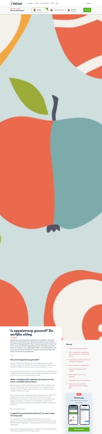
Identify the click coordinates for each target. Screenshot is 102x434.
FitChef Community (16, 3)
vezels (29, 389)
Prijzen (37, 3)
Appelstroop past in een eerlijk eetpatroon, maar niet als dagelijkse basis (78, 385)
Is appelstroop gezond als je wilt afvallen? (77, 370)
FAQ (52, 3)
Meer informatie (79, 429)
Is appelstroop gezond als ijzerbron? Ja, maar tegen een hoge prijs (80, 360)
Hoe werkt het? (45, 3)
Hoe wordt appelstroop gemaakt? (78, 348)
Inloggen (88, 3)
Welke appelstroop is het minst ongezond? (77, 375)
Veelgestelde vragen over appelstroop (79, 380)
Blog (57, 3)
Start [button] (87, 10)
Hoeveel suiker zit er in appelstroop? (79, 365)
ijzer (35, 395)
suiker (37, 422)
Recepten (30, 3)
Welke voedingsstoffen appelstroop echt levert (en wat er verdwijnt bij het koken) (79, 354)
